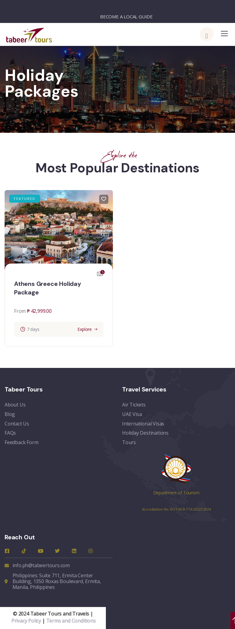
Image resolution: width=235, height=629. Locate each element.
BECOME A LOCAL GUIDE (126, 16)
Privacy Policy (26, 620)
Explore (84, 329)
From (20, 311)
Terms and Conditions (71, 620)
